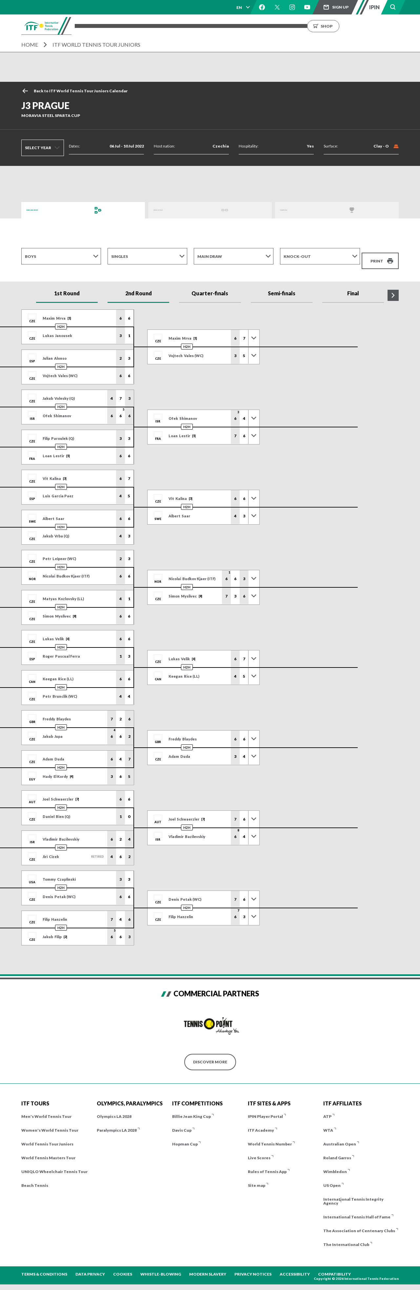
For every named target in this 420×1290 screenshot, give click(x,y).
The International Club (346, 1237)
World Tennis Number (270, 1136)
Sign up (340, 7)
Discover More (210, 1054)
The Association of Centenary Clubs (359, 1223)
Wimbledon (335, 1164)
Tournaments (128, 25)
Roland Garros (337, 1150)
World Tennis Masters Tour (48, 1150)
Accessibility (295, 1266)
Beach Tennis (34, 1178)
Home (29, 44)
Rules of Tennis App (267, 1164)
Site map (256, 1178)
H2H (61, 319)
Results (222, 25)
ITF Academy (261, 1122)
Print (376, 256)
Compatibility (334, 1266)
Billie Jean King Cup (191, 1109)
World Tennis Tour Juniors (47, 1136)
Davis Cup (181, 1122)
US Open (332, 1178)
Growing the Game (347, 25)
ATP (327, 1109)
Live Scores (259, 1150)
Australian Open (339, 1136)
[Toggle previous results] (254, 330)
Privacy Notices (252, 1266)
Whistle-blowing (160, 1266)
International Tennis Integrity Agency (353, 1193)
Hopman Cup (185, 1136)
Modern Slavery (207, 1266)
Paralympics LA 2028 (117, 1122)
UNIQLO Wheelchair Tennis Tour (54, 1164)
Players (195, 25)
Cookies (122, 1266)
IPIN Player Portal (265, 1109)
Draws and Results (47, 210)
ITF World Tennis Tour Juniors (96, 44)
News (279, 25)
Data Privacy (90, 1266)
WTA (328, 1122)
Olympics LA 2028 (114, 1109)
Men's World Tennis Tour (46, 1109)
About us (305, 25)
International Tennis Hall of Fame (356, 1209)
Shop (393, 25)
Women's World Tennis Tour (49, 1122)
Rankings (252, 25)
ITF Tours (166, 25)
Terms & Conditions (44, 1266)
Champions (293, 210)
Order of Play (169, 210)
